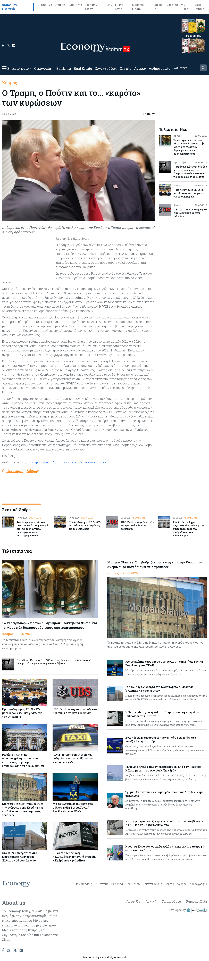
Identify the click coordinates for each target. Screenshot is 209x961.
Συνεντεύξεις (106, 68)
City (109, 4)
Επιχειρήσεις (18, 68)
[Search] (185, 67)
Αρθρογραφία (159, 68)
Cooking (172, 4)
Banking (63, 68)
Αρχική (150, 901)
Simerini (61, 4)
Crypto (125, 68)
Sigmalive (45, 4)
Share (149, 114)
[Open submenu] (30, 68)
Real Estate (83, 68)
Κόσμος (9, 82)
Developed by (187, 910)
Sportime (75, 4)
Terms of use (171, 901)
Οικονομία (42, 68)
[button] (4, 68)
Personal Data (196, 901)
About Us (133, 901)
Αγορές (140, 68)
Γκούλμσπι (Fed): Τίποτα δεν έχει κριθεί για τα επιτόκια (66, 462)
